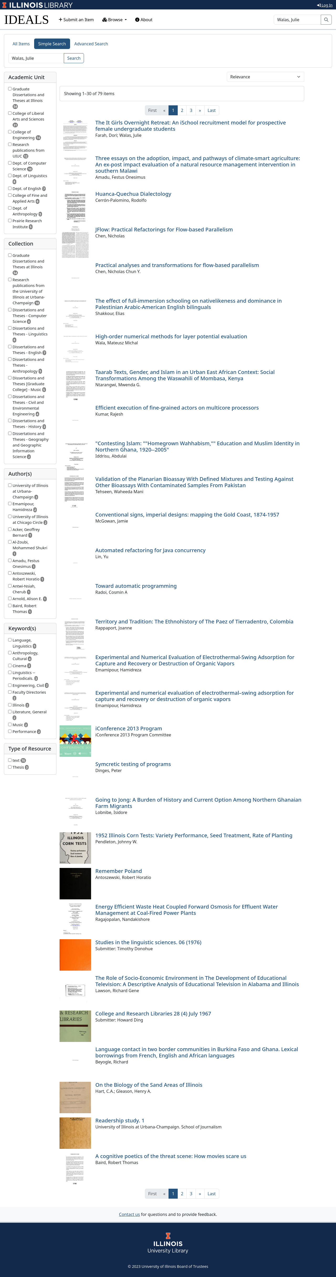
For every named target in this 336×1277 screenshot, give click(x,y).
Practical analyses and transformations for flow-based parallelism (177, 265)
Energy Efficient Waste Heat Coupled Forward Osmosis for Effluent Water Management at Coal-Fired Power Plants (186, 909)
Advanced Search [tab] (91, 44)
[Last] (211, 110)
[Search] (297, 20)
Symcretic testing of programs (133, 764)
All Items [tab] (21, 44)
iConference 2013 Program (128, 728)
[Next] (200, 110)
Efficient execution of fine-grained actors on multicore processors (177, 407)
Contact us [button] (129, 1214)
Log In (325, 5)
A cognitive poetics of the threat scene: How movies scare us (170, 1156)
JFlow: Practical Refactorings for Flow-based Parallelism (164, 229)
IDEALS (26, 19)
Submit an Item (76, 20)
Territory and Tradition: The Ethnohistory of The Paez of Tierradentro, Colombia (194, 621)
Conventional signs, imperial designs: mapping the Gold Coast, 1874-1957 (187, 514)
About (144, 20)
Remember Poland (118, 870)
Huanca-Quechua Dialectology (133, 193)
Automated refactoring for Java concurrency (150, 550)
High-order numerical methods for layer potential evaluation (171, 336)
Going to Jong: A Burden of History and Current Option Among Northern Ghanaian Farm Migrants (198, 802)
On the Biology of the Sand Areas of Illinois (148, 1084)
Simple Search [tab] (52, 44)
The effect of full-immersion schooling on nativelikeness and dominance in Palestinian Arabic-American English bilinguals (188, 304)
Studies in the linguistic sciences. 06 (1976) (148, 942)
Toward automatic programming (136, 585)
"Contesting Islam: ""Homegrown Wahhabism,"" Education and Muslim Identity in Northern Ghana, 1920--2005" (197, 446)
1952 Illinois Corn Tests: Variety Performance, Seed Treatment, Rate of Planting (193, 835)
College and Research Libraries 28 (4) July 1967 (153, 1013)
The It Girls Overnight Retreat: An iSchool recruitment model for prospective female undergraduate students (190, 125)
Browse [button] (113, 20)
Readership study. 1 (119, 1120)
